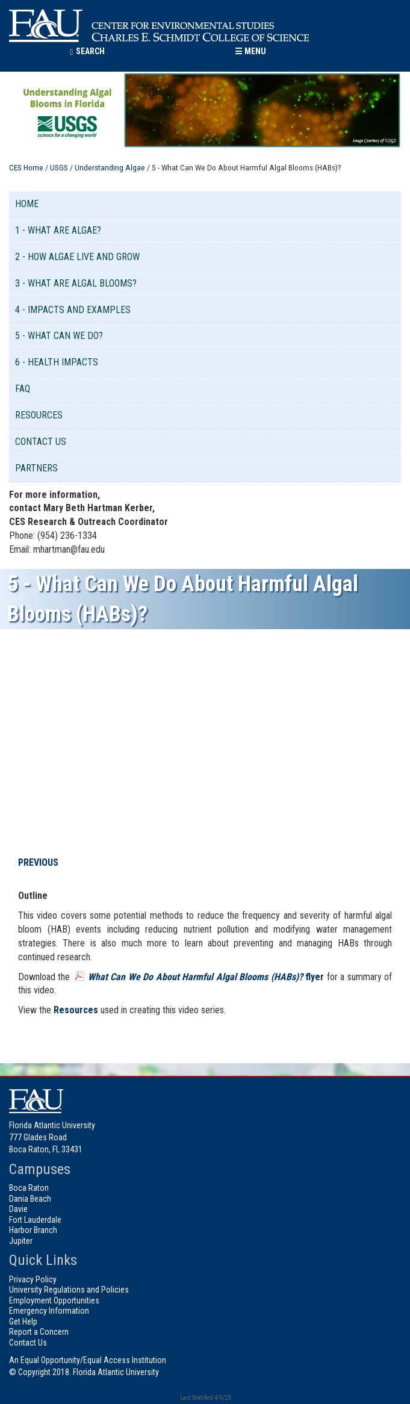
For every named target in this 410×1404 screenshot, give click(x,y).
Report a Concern (39, 1332)
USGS (59, 167)
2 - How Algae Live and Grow (77, 256)
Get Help (23, 1321)
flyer (206, 977)
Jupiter (21, 1241)
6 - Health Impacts (56, 362)
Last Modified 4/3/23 (205, 1397)
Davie (18, 1209)
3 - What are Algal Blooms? (76, 283)
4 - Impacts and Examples (73, 309)
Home (27, 204)
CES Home (26, 167)
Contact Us (40, 441)
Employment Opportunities (54, 1300)
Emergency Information (49, 1310)
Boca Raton (29, 1188)
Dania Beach (30, 1199)
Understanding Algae (110, 167)
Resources (39, 415)
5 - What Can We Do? (59, 335)
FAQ (22, 388)
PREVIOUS (38, 862)
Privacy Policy (33, 1279)
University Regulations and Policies (69, 1289)
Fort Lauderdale (35, 1220)
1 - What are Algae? (58, 230)
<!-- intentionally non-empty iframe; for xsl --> (210, 743)
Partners (36, 468)
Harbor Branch (33, 1230)
